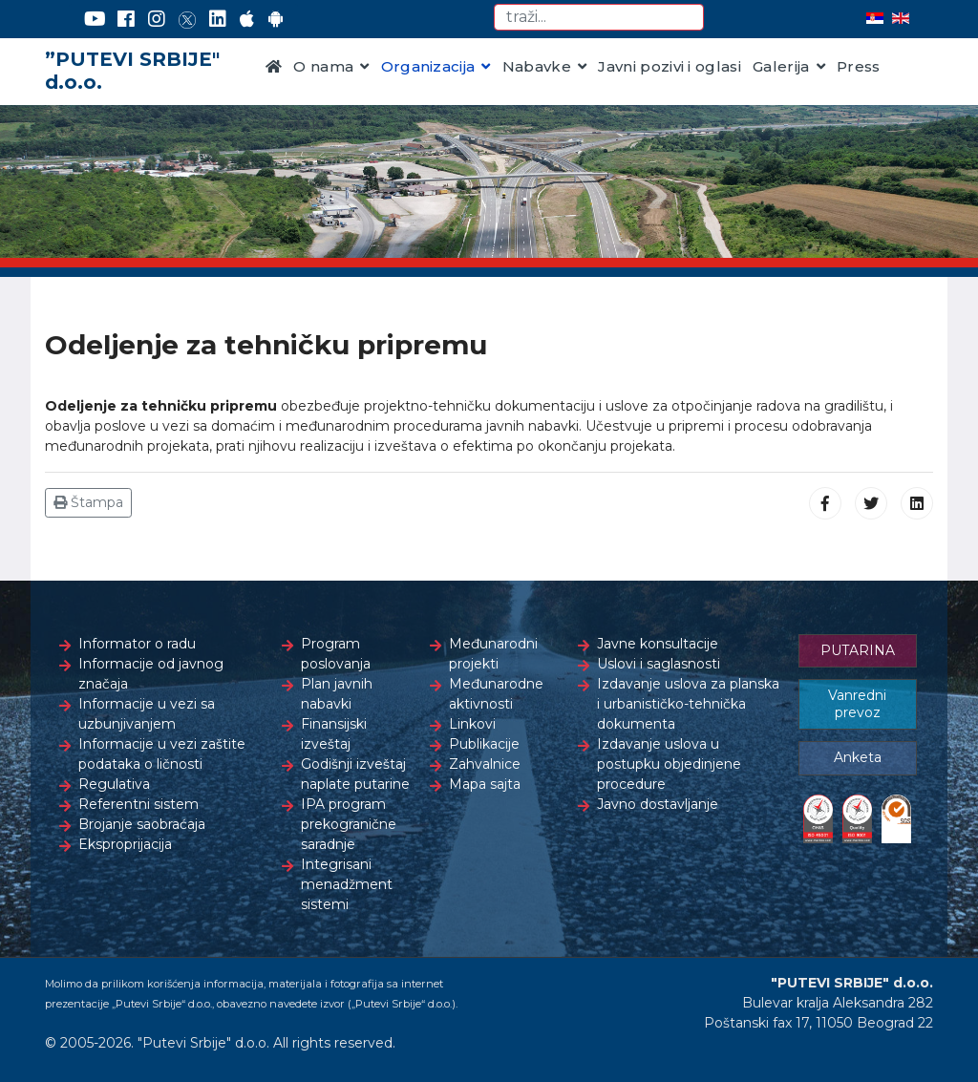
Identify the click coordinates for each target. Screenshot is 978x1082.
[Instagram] (156, 19)
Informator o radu (137, 643)
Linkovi (472, 723)
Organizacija (428, 66)
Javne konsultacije (657, 643)
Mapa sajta (485, 784)
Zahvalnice (485, 764)
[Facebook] (126, 19)
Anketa (858, 757)
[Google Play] (276, 19)
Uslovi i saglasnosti (658, 663)
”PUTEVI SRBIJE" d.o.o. (132, 71)
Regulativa (114, 784)
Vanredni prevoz (857, 704)
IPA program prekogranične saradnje (348, 824)
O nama (323, 66)
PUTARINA (857, 650)
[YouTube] (95, 19)
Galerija (781, 66)
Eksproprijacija (125, 844)
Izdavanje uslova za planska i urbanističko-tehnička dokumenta (688, 703)
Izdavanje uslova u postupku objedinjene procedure (669, 764)
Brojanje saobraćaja (141, 824)
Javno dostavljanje (657, 804)
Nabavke (536, 66)
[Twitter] (187, 19)
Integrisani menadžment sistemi (347, 884)
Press (859, 66)
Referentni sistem (138, 804)
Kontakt (296, 124)
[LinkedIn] (217, 19)
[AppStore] (247, 19)
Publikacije (484, 744)
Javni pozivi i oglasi (669, 66)
